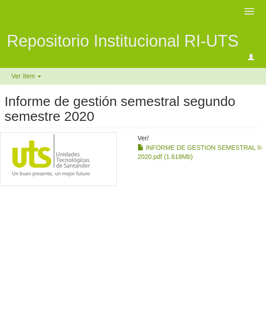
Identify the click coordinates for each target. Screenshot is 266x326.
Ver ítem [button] (26, 76)
